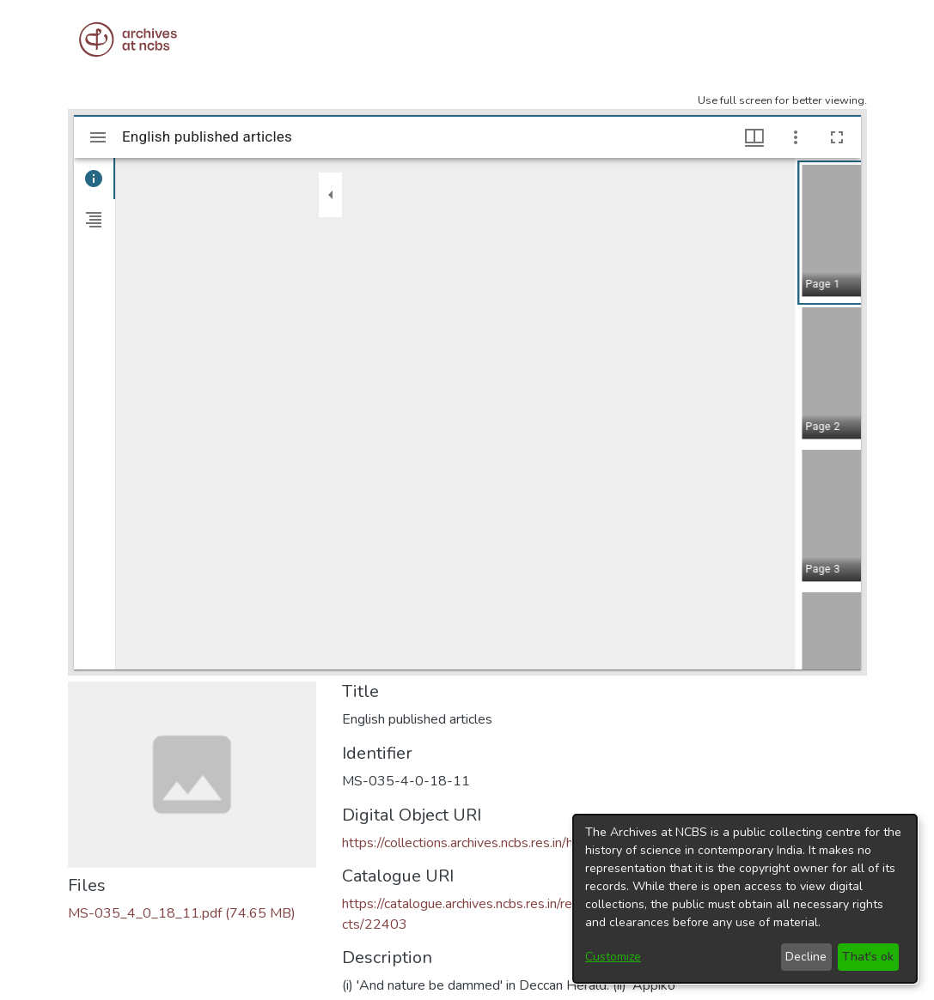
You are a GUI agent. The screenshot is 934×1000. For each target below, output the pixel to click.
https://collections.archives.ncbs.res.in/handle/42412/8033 (517, 842)
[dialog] (745, 899)
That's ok (868, 956)
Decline (806, 956)
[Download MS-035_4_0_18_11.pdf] (182, 913)
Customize (613, 956)
